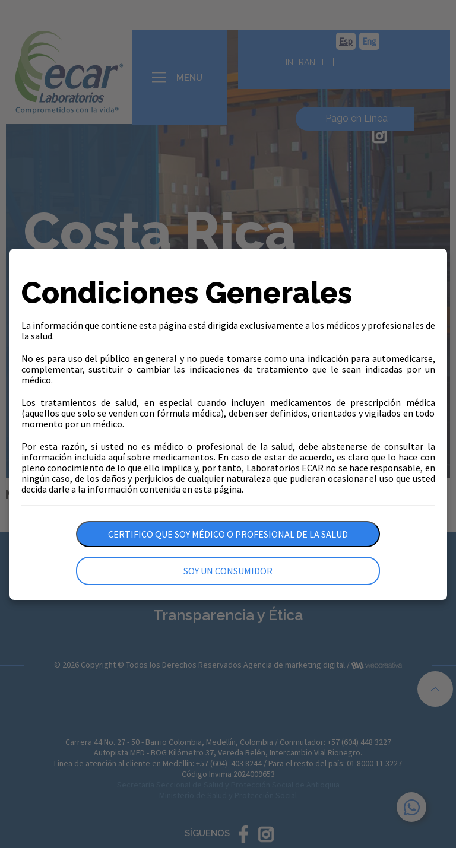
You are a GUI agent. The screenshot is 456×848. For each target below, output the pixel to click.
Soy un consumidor (228, 571)
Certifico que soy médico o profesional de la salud (228, 534)
